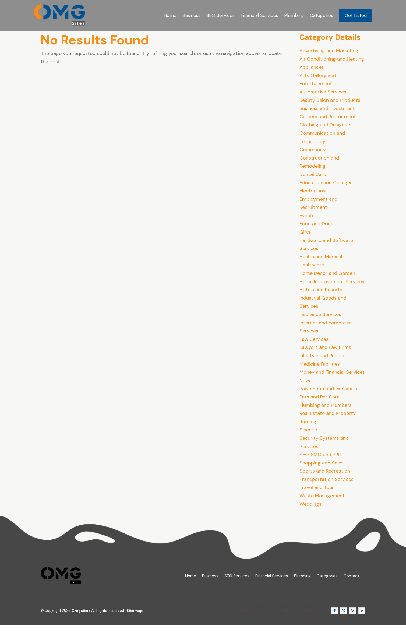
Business (191, 15)
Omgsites (80, 623)
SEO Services (220, 15)
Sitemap (134, 623)
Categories (321, 15)
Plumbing (294, 15)
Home (170, 15)
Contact (351, 589)
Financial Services (259, 15)
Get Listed (356, 15)
